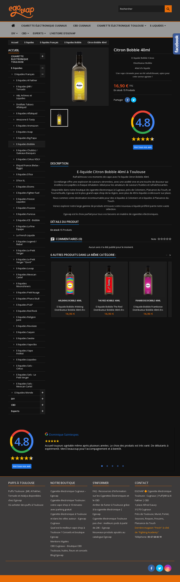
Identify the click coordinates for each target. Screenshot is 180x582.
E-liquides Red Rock (26, 310)
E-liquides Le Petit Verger (25, 252)
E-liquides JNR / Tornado (24, 88)
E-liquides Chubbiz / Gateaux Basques (26, 152)
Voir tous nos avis (143, 147)
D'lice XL (20, 180)
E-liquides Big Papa (26, 138)
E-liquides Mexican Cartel (26, 276)
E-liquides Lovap (25, 268)
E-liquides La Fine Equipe (25, 228)
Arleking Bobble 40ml (70, 300)
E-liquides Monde (24, 392)
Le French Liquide (25, 235)
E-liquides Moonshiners (23, 285)
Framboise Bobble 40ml (148, 300)
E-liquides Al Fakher (26, 80)
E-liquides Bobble (25, 144)
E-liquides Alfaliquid (26, 113)
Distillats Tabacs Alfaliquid (25, 106)
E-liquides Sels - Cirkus (24, 367)
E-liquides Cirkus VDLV (28, 159)
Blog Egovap (56, 555)
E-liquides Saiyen (25, 332)
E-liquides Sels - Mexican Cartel (24, 385)
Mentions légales (59, 541)
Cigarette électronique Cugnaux (44, 25)
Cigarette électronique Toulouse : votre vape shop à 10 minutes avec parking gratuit (68, 505)
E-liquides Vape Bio (26, 344)
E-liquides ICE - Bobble (28, 220)
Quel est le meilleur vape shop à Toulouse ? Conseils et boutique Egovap (67, 532)
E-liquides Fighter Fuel (27, 192)
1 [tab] (102, 466)
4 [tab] (118, 466)
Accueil (13, 50)
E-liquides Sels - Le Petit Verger (26, 376)
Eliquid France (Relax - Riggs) (28, 167)
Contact (142, 483)
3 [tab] (112, 466)
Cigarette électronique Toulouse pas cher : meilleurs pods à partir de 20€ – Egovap (110, 523)
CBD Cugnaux (82, 25)
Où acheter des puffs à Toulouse (25, 504)
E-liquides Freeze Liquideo (25, 200)
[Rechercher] (145, 8)
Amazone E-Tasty (25, 119)
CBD (24, 33)
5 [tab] (123, 466)
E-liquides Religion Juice (26, 318)
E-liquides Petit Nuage (28, 292)
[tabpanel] (107, 442)
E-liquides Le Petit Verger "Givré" (25, 261)
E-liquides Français (24, 74)
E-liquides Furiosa (25, 214)
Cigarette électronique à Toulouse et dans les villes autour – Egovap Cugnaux (68, 518)
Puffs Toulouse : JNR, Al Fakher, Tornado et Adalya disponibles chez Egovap (24, 496)
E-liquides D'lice (24, 174)
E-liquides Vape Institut (24, 352)
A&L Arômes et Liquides (24, 97)
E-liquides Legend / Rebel (26, 243)
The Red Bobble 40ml (109, 300)
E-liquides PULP (24, 304)
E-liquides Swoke (25, 338)
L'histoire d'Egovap (62, 33)
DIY (13, 33)
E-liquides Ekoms (25, 186)
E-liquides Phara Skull (27, 298)
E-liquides (156, 25)
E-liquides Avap (24, 131)
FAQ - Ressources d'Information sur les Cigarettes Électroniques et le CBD (111, 496)
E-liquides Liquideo (26, 359)
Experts (38, 33)
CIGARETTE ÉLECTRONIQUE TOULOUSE (120, 25)
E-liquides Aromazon (27, 125)
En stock (118, 90)
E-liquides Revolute (26, 326)
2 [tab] (107, 466)
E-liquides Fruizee (25, 207)
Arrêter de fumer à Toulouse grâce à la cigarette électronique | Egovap (111, 509)
